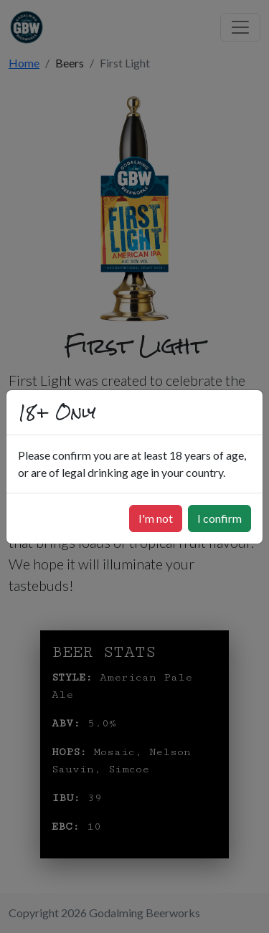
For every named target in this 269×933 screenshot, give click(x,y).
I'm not (155, 518)
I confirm (219, 518)
